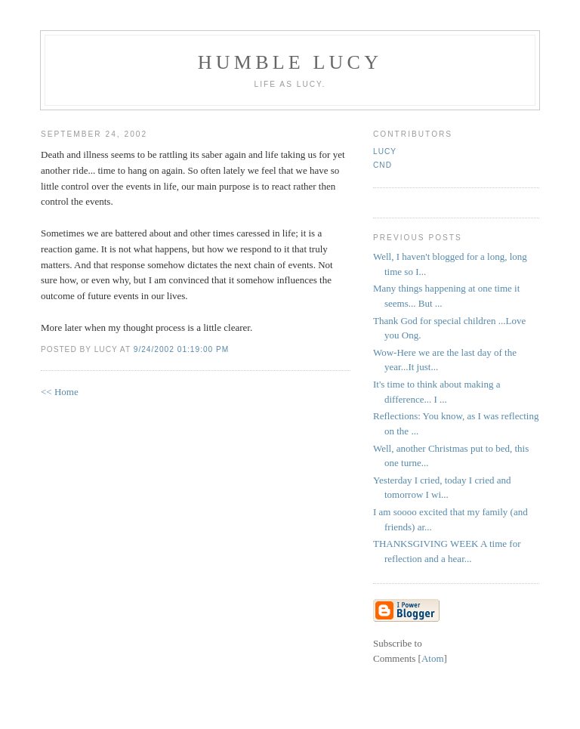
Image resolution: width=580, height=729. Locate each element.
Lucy (384, 151)
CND (382, 165)
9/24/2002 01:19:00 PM (182, 349)
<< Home (60, 391)
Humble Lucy (290, 62)
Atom (432, 658)
